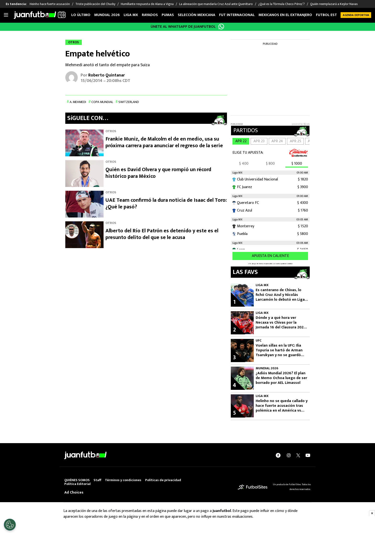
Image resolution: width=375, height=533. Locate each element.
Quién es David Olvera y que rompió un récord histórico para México (158, 173)
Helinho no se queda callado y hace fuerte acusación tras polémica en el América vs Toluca (282, 406)
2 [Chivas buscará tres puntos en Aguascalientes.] (234, 330)
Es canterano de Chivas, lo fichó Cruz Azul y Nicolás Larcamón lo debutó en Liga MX (280, 295)
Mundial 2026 (107, 15)
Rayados (150, 15)
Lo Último (80, 15)
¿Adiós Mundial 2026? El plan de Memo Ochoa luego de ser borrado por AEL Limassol (281, 378)
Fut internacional (237, 15)
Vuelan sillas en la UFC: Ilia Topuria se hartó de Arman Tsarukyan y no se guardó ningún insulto (279, 350)
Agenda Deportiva (356, 15)
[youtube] (308, 455)
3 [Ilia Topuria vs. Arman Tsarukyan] (234, 357)
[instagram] (289, 455)
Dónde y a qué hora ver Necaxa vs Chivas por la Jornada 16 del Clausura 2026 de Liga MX (281, 322)
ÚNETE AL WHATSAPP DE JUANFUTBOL (183, 26)
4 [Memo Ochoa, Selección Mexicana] (234, 385)
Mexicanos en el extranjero (285, 15)
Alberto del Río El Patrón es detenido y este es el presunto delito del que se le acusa (161, 234)
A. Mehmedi (78, 102)
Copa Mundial (102, 102)
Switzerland (128, 102)
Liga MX (131, 15)
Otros (110, 131)
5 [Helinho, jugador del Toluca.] (234, 413)
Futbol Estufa (329, 15)
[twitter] (298, 455)
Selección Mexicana (196, 15)
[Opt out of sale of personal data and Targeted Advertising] (10, 525)
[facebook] (278, 455)
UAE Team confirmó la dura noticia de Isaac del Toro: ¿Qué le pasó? (166, 203)
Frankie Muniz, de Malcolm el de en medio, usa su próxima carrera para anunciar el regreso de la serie (164, 142)
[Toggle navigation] (6, 15)
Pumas (168, 15)
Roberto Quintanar (106, 75)
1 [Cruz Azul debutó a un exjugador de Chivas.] (234, 302)
